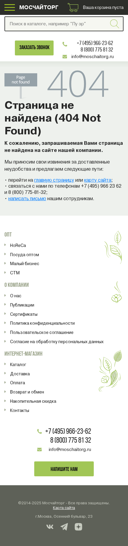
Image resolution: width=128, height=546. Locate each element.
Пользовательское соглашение (42, 332)
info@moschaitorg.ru (92, 56)
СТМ (15, 272)
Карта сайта (64, 507)
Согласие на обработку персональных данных (57, 341)
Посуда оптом (24, 254)
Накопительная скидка (33, 401)
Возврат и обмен (27, 392)
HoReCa (18, 245)
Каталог (18, 364)
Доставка (20, 373)
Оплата (17, 382)
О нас (15, 295)
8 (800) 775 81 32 (97, 50)
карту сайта (97, 180)
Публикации (22, 305)
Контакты (19, 410)
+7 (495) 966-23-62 (95, 43)
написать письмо (27, 198)
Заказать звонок (34, 48)
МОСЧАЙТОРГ (38, 7)
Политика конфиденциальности (42, 323)
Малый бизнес (24, 263)
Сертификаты (24, 314)
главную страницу (54, 180)
